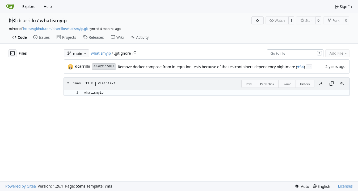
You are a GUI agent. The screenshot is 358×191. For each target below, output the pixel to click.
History (305, 84)
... (309, 66)
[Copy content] (331, 83)
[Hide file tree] (12, 53)
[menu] (302, 186)
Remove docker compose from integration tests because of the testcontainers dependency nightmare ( (207, 66)
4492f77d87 (104, 66)
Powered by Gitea (20, 186)
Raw (249, 84)
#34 (300, 66)
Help (48, 6)
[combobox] (295, 53)
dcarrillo (27, 20)
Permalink (267, 84)
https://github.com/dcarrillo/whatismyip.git (55, 29)
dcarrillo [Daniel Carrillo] (82, 66)
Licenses (345, 186)
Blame (287, 84)
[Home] (10, 6)
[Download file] (321, 83)
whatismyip (53, 20)
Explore (28, 6)
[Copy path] (134, 53)
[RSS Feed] (257, 20)
